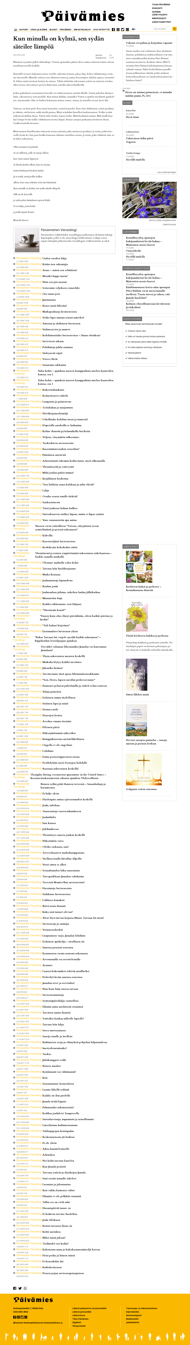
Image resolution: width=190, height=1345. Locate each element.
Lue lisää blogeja (166, 172)
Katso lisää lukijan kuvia (162, 220)
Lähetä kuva (169, 224)
